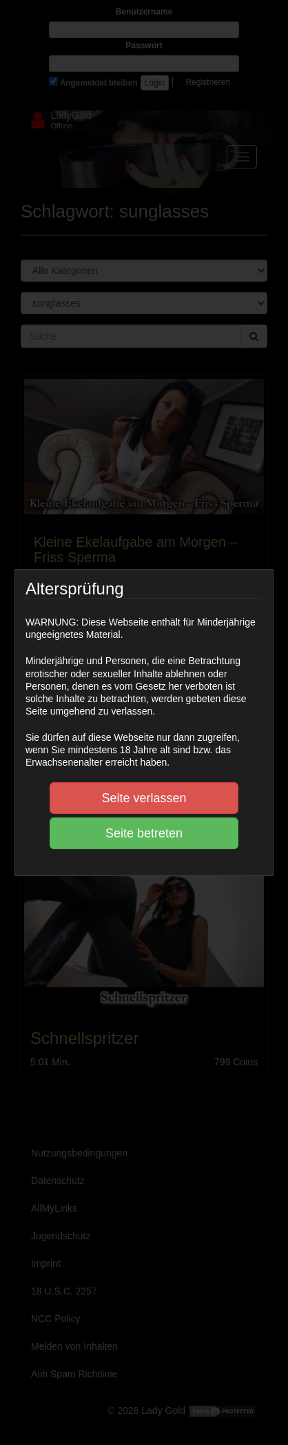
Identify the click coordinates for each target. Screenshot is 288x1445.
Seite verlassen (143, 798)
